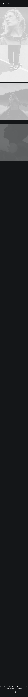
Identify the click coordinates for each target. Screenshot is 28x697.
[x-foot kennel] (6, 3)
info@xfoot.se (25, 686)
